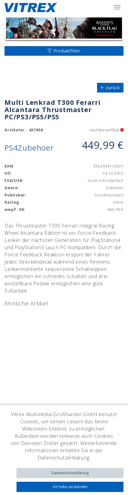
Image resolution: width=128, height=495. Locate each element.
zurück (110, 87)
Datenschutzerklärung (70, 472)
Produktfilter (64, 51)
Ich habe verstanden (70, 486)
